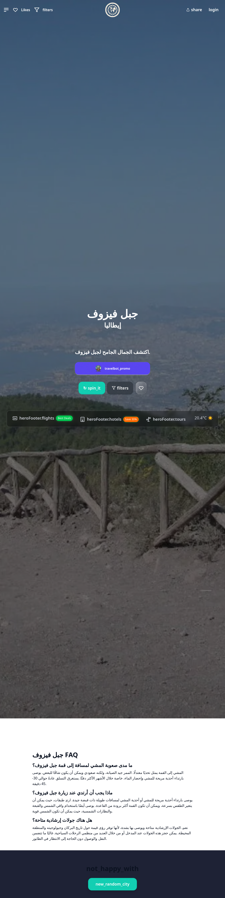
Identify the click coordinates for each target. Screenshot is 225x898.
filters (120, 388)
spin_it (92, 388)
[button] (6, 9)
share (194, 9)
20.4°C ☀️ (203, 417)
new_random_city (112, 884)
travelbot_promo (117, 369)
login (214, 9)
